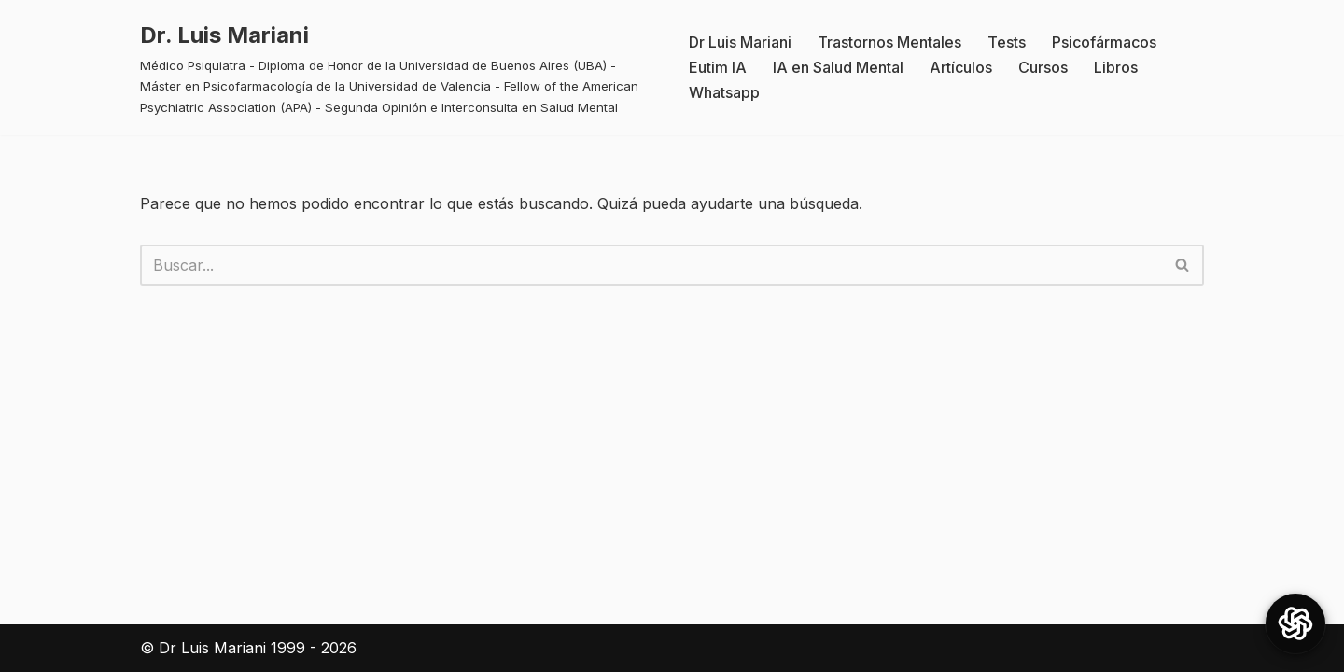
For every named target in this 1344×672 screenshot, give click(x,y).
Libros (1116, 67)
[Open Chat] (1295, 623)
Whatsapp (724, 92)
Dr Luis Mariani (740, 42)
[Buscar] (651, 265)
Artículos (961, 67)
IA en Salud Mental (838, 67)
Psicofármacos (1104, 42)
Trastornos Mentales (889, 42)
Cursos (1043, 67)
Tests (1006, 42)
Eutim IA (718, 67)
